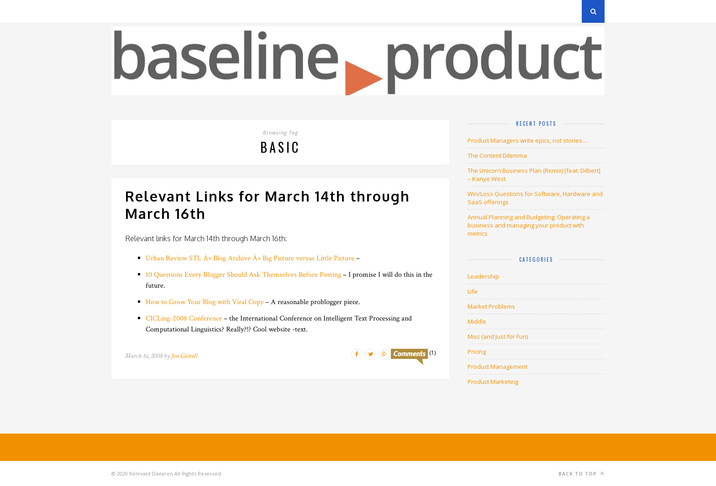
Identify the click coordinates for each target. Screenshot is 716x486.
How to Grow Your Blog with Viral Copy (204, 302)
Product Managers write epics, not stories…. (528, 140)
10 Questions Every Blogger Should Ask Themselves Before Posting (243, 274)
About (221, 11)
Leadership (483, 276)
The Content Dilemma (497, 155)
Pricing (477, 351)
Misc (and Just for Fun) (498, 336)
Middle (477, 321)
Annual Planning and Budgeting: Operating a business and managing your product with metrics (529, 225)
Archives (124, 11)
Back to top (581, 473)
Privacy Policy (175, 11)
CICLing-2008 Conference (184, 318)
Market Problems (491, 306)
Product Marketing (493, 381)
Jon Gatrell (184, 356)
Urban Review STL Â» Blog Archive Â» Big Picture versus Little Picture (250, 258)
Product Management (497, 366)
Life (473, 291)
